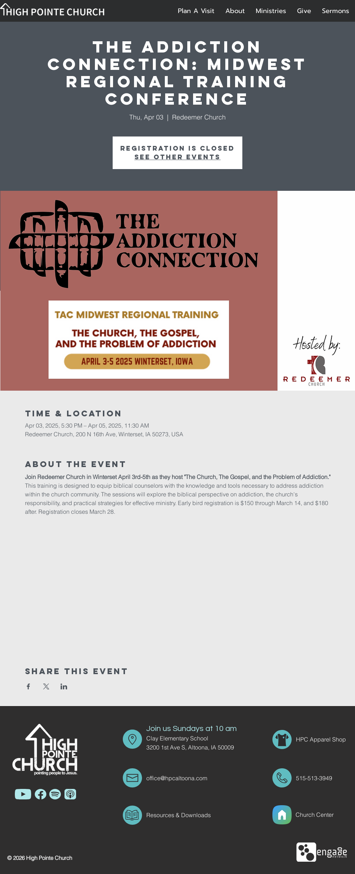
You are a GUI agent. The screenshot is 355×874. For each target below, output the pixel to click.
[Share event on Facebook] (28, 686)
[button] (235, 11)
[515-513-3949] (316, 778)
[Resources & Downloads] (189, 815)
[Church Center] (323, 814)
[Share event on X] (46, 686)
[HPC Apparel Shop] (321, 739)
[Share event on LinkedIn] (63, 686)
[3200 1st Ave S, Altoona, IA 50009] (195, 747)
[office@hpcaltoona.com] (189, 778)
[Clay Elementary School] (189, 738)
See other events (177, 157)
